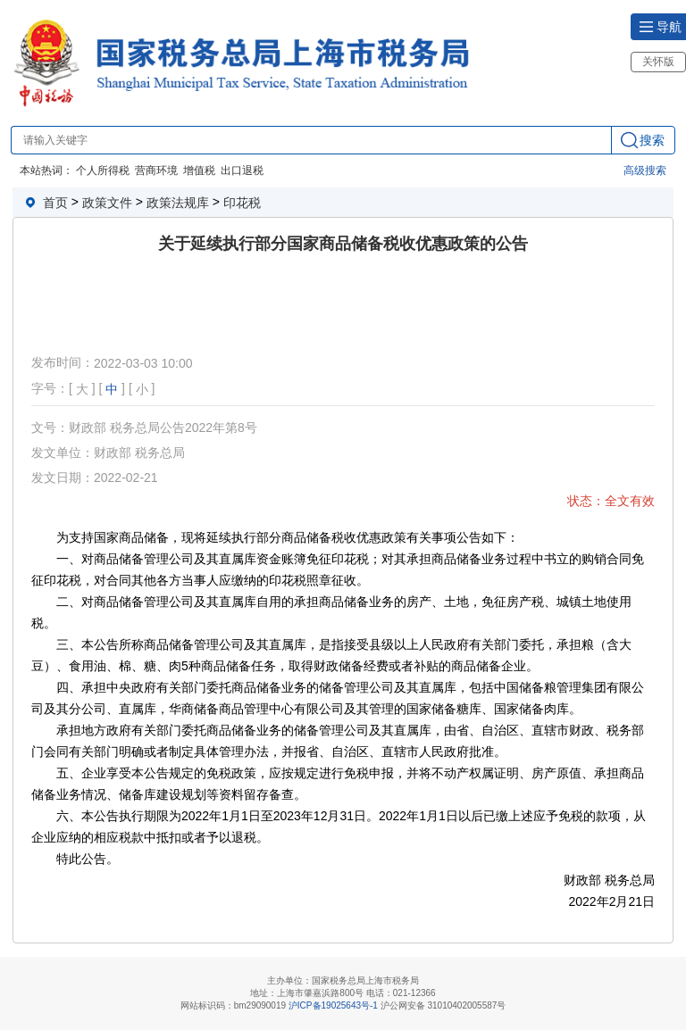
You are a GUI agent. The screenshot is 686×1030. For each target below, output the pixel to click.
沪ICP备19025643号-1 (333, 1005)
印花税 (242, 202)
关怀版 (658, 61)
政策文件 (107, 202)
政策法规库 (177, 202)
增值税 (199, 170)
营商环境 (156, 170)
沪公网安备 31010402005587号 (443, 1005)
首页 (55, 202)
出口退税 (242, 170)
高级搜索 (644, 170)
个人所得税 (103, 170)
